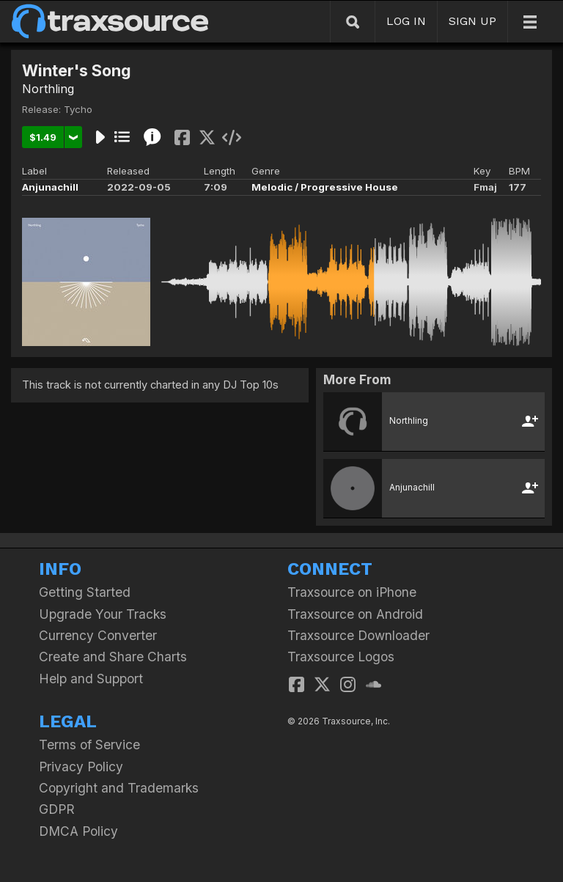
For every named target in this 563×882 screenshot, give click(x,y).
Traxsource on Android (355, 614)
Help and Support (91, 678)
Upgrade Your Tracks (102, 614)
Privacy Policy (81, 766)
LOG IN (406, 21)
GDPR (57, 809)
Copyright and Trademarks (119, 787)
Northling (48, 88)
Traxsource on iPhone (351, 592)
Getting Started (84, 592)
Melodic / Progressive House (324, 187)
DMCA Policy (78, 831)
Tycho (78, 109)
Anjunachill (50, 187)
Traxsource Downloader (358, 635)
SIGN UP (472, 21)
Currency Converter (98, 635)
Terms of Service (89, 744)
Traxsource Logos (340, 656)
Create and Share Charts (113, 656)
